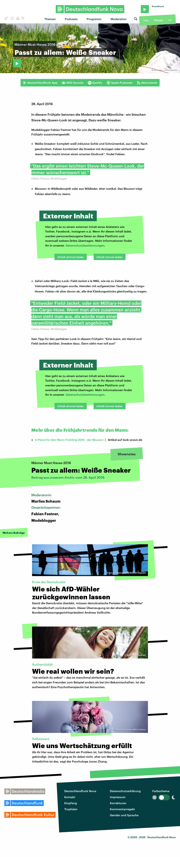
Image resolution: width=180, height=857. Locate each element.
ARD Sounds (72, 82)
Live (146, 20)
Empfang (70, 803)
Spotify (95, 82)
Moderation (119, 19)
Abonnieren (147, 82)
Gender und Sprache (124, 815)
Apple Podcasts (119, 82)
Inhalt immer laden (110, 257)
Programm (94, 19)
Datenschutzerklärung (125, 791)
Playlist (158, 20)
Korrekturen (118, 803)
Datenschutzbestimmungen (85, 245)
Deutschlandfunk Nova (80, 791)
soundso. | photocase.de (165, 70)
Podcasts (71, 19)
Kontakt (69, 797)
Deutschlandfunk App (40, 82)
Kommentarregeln (122, 809)
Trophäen (70, 809)
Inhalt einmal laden (70, 257)
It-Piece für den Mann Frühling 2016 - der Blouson (69, 439)
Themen (50, 19)
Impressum (118, 797)
